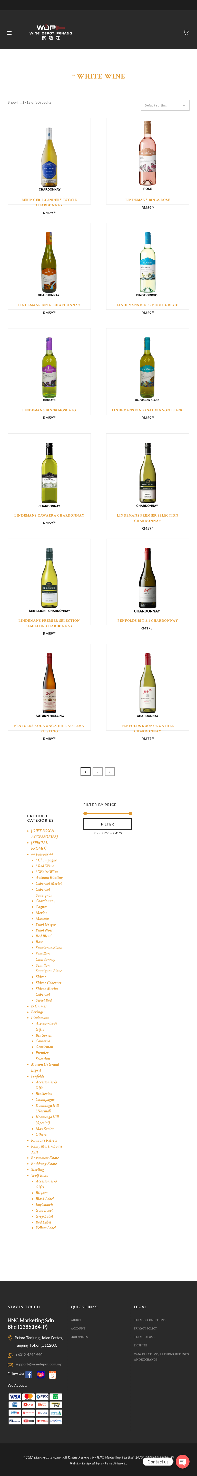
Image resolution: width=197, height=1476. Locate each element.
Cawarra (43, 1041)
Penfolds (37, 1076)
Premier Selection (43, 1056)
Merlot (41, 913)
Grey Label (44, 1216)
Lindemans (39, 1018)
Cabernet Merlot (49, 883)
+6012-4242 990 (28, 1354)
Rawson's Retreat (44, 1140)
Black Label (45, 1199)
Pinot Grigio (46, 924)
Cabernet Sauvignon (44, 892)
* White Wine (47, 872)
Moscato (42, 918)
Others (41, 1134)
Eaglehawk (44, 1204)
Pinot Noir (44, 930)
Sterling (37, 1169)
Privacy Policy (145, 1328)
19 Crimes (38, 1006)
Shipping (140, 1345)
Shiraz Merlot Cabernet (47, 991)
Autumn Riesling (49, 877)
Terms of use (144, 1337)
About (76, 1320)
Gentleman (44, 1047)
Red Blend (44, 936)
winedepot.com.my (47, 1457)
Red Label (43, 1222)
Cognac (41, 907)
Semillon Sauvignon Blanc (49, 968)
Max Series (44, 1129)
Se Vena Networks (113, 1463)
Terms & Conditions (149, 1320)
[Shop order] (167, 105)
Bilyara (41, 1193)
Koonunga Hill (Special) (47, 1120)
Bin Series (44, 1035)
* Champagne (46, 860)
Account (78, 1328)
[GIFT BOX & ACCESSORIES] (44, 834)
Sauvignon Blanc (49, 947)
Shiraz (41, 977)
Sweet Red (44, 1000)
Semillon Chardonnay (45, 956)
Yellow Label (46, 1228)
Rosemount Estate (45, 1158)
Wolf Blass (39, 1175)
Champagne (45, 1099)
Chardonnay (45, 901)
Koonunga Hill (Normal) (47, 1108)
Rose (39, 942)
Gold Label (44, 1210)
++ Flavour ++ (42, 854)
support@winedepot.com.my (38, 1364)
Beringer (38, 1012)
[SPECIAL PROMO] (39, 845)
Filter (107, 824)
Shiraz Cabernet (48, 983)
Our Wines (79, 1337)
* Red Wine (45, 866)
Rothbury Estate (44, 1164)
